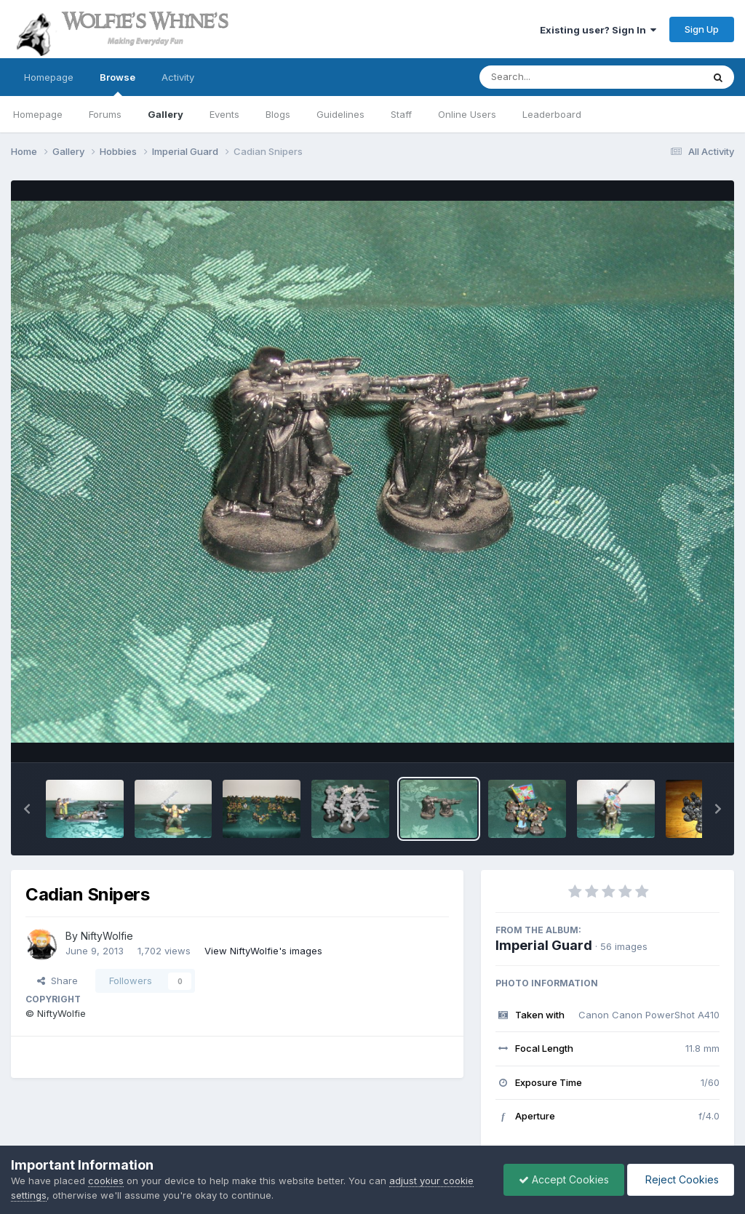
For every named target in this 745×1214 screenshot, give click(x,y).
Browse (117, 83)
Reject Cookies (680, 1179)
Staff (401, 114)
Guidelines (340, 114)
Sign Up (702, 29)
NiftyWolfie (107, 936)
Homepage (48, 77)
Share (57, 980)
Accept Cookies (564, 1179)
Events (224, 114)
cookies (106, 1180)
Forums (105, 114)
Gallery (165, 114)
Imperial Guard (543, 945)
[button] (27, 809)
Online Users (467, 114)
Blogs (278, 114)
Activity (178, 77)
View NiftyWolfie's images (263, 951)
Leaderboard (551, 114)
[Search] (551, 77)
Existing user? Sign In (598, 30)
